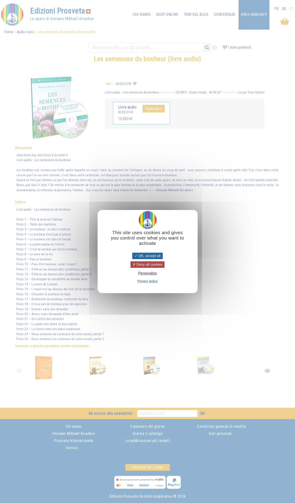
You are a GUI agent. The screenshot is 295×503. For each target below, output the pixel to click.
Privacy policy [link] (147, 281)
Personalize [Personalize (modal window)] (147, 273)
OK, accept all (147, 256)
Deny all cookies (148, 264)
